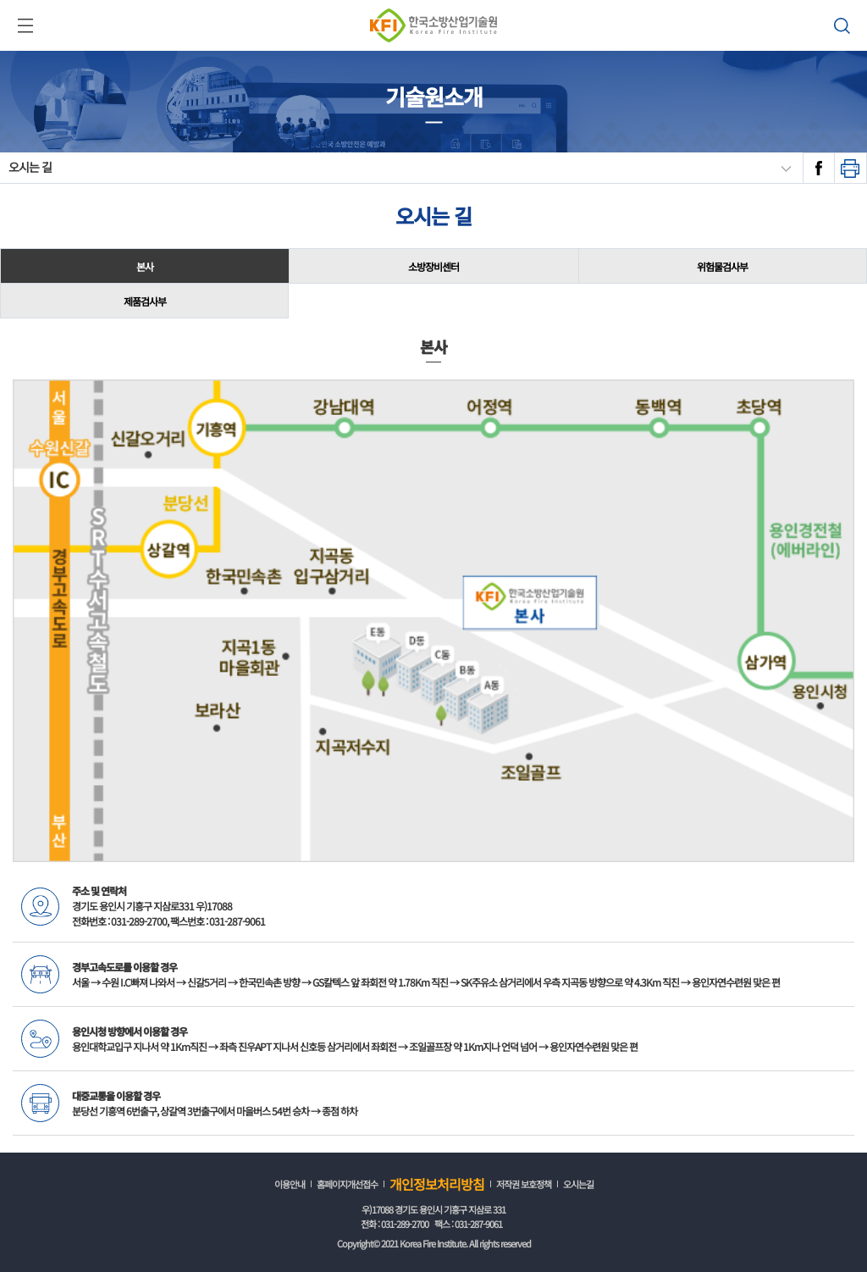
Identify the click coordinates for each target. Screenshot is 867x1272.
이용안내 (289, 1184)
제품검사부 (145, 301)
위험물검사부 (722, 266)
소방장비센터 (433, 266)
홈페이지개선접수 (347, 1184)
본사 (144, 266)
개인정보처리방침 (436, 1184)
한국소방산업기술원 (433, 25)
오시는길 (578, 1184)
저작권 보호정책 (523, 1184)
